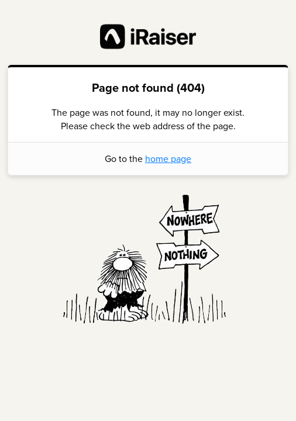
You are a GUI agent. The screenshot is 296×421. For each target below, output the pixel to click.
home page (168, 158)
